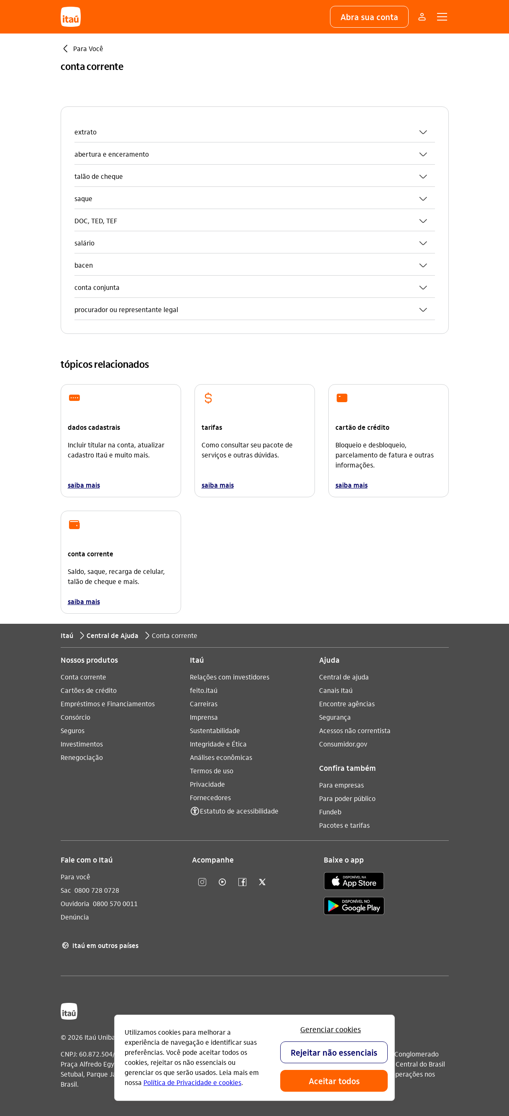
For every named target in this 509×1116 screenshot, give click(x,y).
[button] (369, 17)
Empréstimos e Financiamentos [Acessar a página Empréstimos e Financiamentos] (108, 703)
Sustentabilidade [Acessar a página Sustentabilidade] (215, 730)
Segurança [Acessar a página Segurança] (335, 717)
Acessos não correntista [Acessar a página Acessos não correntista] (355, 730)
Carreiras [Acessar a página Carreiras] (203, 703)
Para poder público (347, 798)
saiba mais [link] (84, 484)
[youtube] (222, 882)
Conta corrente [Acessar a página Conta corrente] (83, 676)
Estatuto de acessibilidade (239, 810)
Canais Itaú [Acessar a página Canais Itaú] (336, 690)
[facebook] (242, 882)
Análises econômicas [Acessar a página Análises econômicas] (221, 757)
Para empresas (341, 784)
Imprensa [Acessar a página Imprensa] (204, 717)
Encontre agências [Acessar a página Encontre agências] (347, 703)
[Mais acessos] (422, 17)
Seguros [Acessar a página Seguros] (72, 730)
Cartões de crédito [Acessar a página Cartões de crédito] (89, 690)
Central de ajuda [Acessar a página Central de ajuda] (344, 676)
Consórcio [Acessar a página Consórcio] (75, 717)
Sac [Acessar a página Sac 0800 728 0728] (66, 890)
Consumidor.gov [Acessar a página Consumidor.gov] (343, 743)
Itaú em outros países (99, 945)
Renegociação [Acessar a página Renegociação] (82, 757)
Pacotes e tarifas (344, 825)
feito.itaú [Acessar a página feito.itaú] (203, 690)
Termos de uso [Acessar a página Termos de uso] (211, 770)
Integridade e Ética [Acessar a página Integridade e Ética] (218, 743)
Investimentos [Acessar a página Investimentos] (82, 743)
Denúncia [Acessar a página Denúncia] (75, 916)
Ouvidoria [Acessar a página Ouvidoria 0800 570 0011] (75, 903)
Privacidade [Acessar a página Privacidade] (207, 784)
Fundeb (330, 811)
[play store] (354, 907)
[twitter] (262, 882)
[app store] (354, 882)
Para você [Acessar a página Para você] (75, 876)
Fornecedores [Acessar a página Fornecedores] (210, 797)
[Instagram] (202, 882)
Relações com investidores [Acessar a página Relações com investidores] (229, 676)
